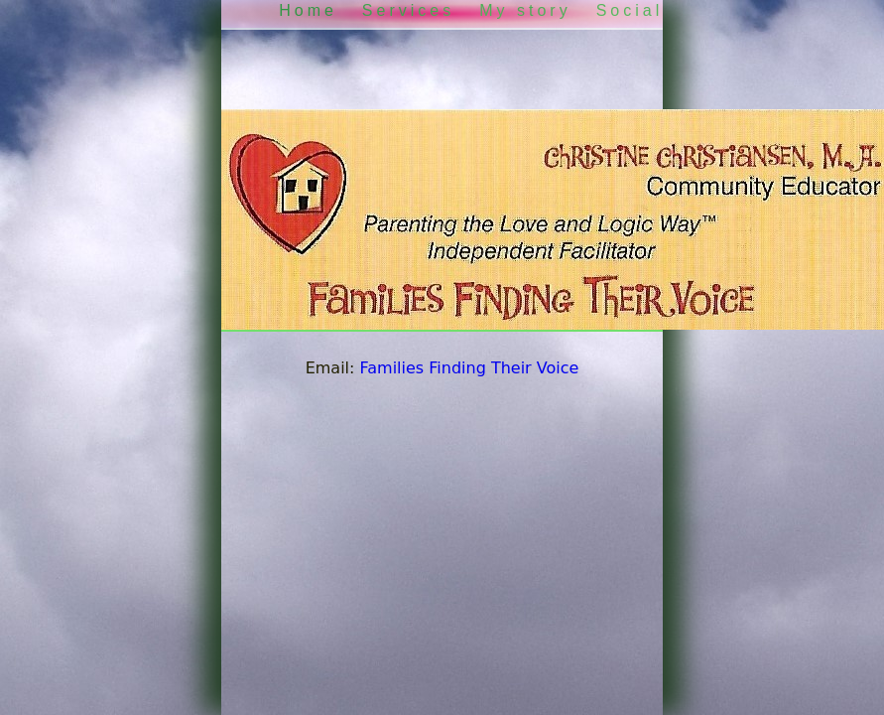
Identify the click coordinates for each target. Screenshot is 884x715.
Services (408, 10)
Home (308, 10)
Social (630, 10)
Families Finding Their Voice (469, 367)
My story (524, 10)
